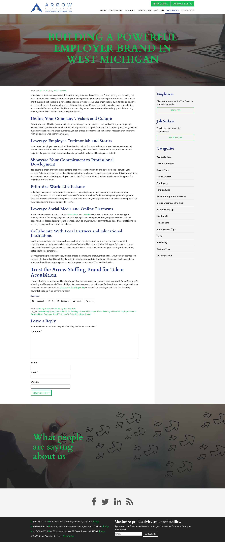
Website (35, 382)
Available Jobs (164, 156)
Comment (36, 331)
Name (34, 362)
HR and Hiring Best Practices (63, 308)
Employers (162, 183)
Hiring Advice (45, 308)
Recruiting (162, 242)
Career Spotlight (165, 163)
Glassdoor (73, 214)
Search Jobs (144, 10)
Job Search (162, 216)
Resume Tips (163, 248)
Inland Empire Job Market (170, 202)
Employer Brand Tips (53, 314)
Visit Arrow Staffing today (72, 287)
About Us (159, 10)
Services (130, 10)
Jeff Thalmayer (60, 90)
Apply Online (160, 3)
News (159, 235)
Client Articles (164, 176)
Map (96, 521)
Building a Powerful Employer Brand (86, 311)
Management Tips (166, 229)
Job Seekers (115, 10)
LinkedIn (87, 214)
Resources (173, 10)
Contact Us (188, 10)
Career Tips (163, 170)
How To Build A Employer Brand (76, 314)
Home (103, 10)
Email (34, 372)
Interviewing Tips (166, 209)
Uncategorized (164, 255)
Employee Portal (182, 3)
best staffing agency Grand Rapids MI (54, 311)
